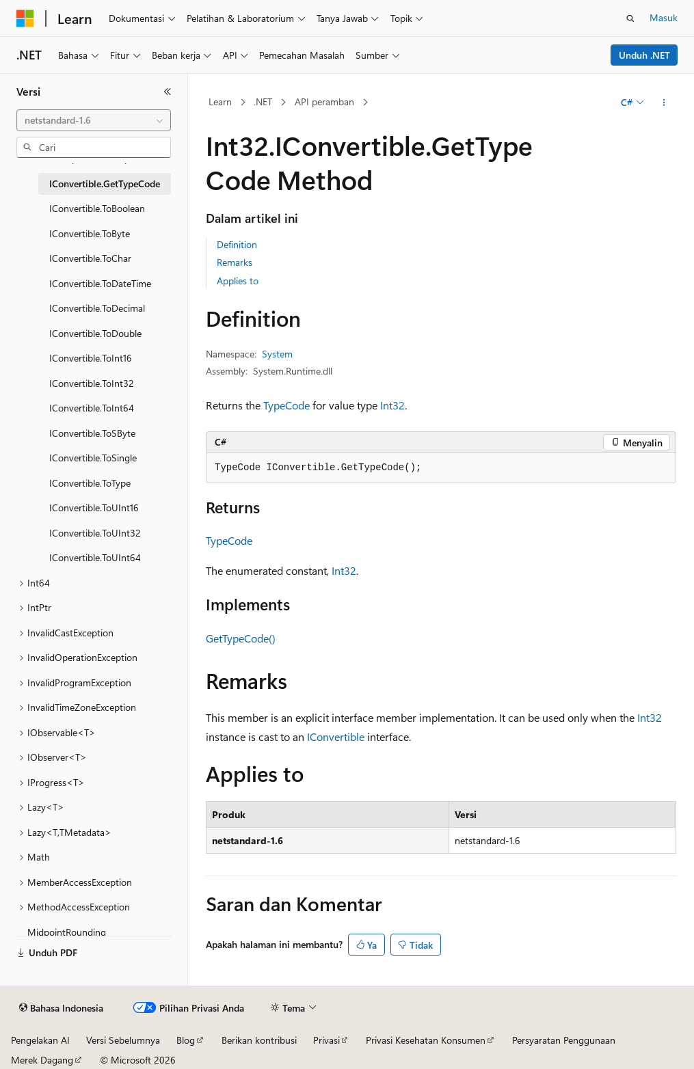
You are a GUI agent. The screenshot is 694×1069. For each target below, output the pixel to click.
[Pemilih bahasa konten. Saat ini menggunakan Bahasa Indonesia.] (61, 1008)
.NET (263, 101)
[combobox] (93, 120)
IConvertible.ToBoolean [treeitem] (97, 208)
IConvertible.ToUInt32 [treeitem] (95, 532)
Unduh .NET (644, 55)
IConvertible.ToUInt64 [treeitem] (95, 557)
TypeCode (286, 405)
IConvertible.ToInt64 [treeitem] (91, 407)
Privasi (326, 1039)
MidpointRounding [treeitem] (66, 931)
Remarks (234, 262)
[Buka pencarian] (630, 18)
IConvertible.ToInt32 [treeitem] (91, 383)
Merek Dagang (42, 1059)
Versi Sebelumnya (123, 1039)
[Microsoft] (25, 18)
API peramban (324, 101)
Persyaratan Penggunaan (563, 1039)
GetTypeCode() (241, 638)
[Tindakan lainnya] (664, 102)
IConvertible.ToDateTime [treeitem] (100, 283)
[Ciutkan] (167, 91)
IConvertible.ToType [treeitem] (90, 482)
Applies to (237, 280)
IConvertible (335, 736)
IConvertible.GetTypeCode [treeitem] (104, 183)
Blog (185, 1039)
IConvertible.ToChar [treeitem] (90, 258)
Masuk (664, 17)
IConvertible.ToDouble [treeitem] (95, 333)
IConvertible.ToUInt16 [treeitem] (94, 507)
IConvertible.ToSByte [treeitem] (92, 433)
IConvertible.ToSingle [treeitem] (93, 457)
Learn (220, 101)
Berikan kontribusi (259, 1039)
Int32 (392, 405)
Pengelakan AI (40, 1039)
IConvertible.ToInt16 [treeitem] (90, 357)
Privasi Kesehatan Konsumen (425, 1039)
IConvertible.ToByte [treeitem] (89, 233)
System (277, 353)
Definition (237, 244)
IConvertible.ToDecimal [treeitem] (97, 307)
